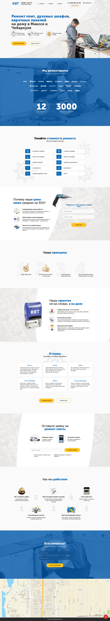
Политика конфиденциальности (55, 619)
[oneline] (79, 211)
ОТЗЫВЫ (60, 3)
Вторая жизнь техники (26, 4)
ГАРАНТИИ (51, 3)
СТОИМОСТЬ (42, 3)
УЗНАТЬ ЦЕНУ (79, 224)
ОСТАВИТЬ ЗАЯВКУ (72, 450)
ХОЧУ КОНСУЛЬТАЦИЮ (55, 565)
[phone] (79, 217)
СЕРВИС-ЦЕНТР (26, 3)
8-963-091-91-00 (75, 3)
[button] (19, 43)
